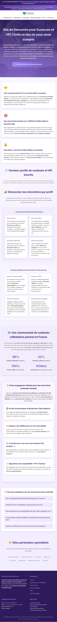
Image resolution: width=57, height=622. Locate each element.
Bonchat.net (38, 557)
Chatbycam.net (22, 560)
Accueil (32, 580)
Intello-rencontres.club (27, 557)
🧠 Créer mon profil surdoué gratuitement (28, 64)
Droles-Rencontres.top (13, 557)
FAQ (31, 591)
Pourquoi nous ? (7, 17)
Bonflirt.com (46, 557)
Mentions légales (34, 593)
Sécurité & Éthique (36, 17)
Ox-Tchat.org (12, 560)
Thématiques (17, 17)
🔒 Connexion (50, 17)
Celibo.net (45, 560)
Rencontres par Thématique (38, 582)
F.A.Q (43, 17)
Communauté (25, 17)
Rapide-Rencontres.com (34, 560)
